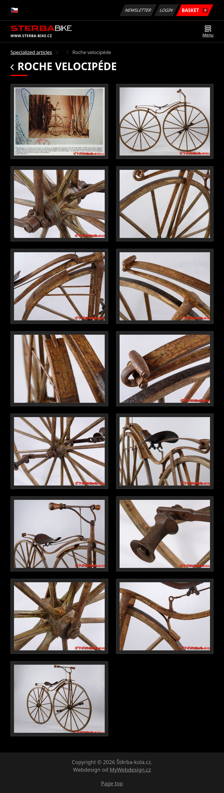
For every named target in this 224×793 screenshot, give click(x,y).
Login (166, 10)
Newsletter (138, 10)
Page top (112, 783)
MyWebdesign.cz (130, 769)
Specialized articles (31, 52)
